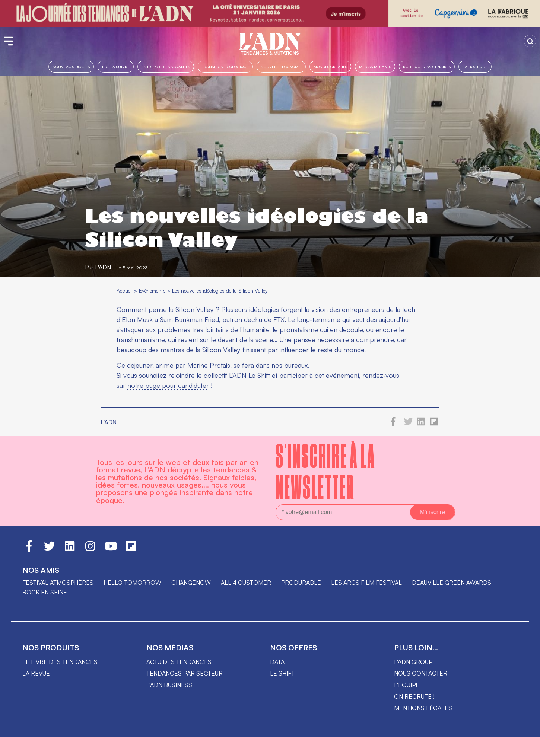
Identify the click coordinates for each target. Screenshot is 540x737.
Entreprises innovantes (166, 66)
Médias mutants (375, 66)
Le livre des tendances (60, 662)
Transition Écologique (225, 66)
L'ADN (103, 267)
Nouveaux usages (71, 66)
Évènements (152, 290)
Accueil (125, 290)
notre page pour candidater (168, 385)
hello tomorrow (132, 582)
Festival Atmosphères (57, 582)
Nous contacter (420, 673)
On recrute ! (414, 696)
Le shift (282, 673)
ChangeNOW (191, 582)
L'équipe (406, 685)
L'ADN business (169, 685)
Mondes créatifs (330, 66)
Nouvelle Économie (281, 66)
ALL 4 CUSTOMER (246, 582)
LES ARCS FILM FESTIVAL (366, 582)
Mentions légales (423, 708)
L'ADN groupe (415, 662)
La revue (36, 673)
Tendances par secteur (184, 673)
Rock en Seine (44, 592)
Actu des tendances (179, 662)
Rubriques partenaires (427, 66)
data (277, 662)
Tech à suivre (116, 66)
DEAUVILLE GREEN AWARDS (451, 582)
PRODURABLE (301, 582)
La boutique (475, 66)
